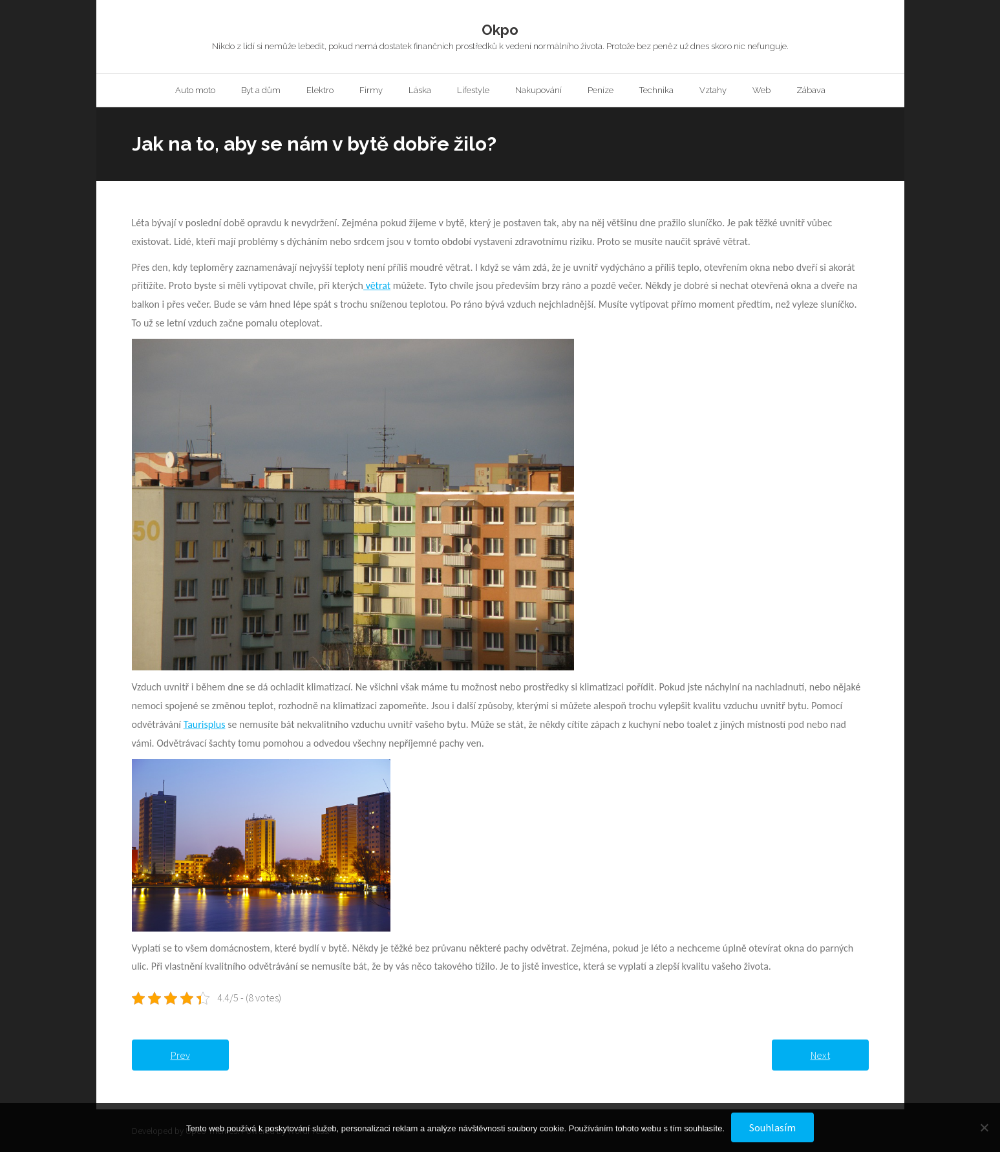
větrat (376, 285)
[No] (983, 1127)
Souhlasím (772, 1127)
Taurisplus (205, 724)
